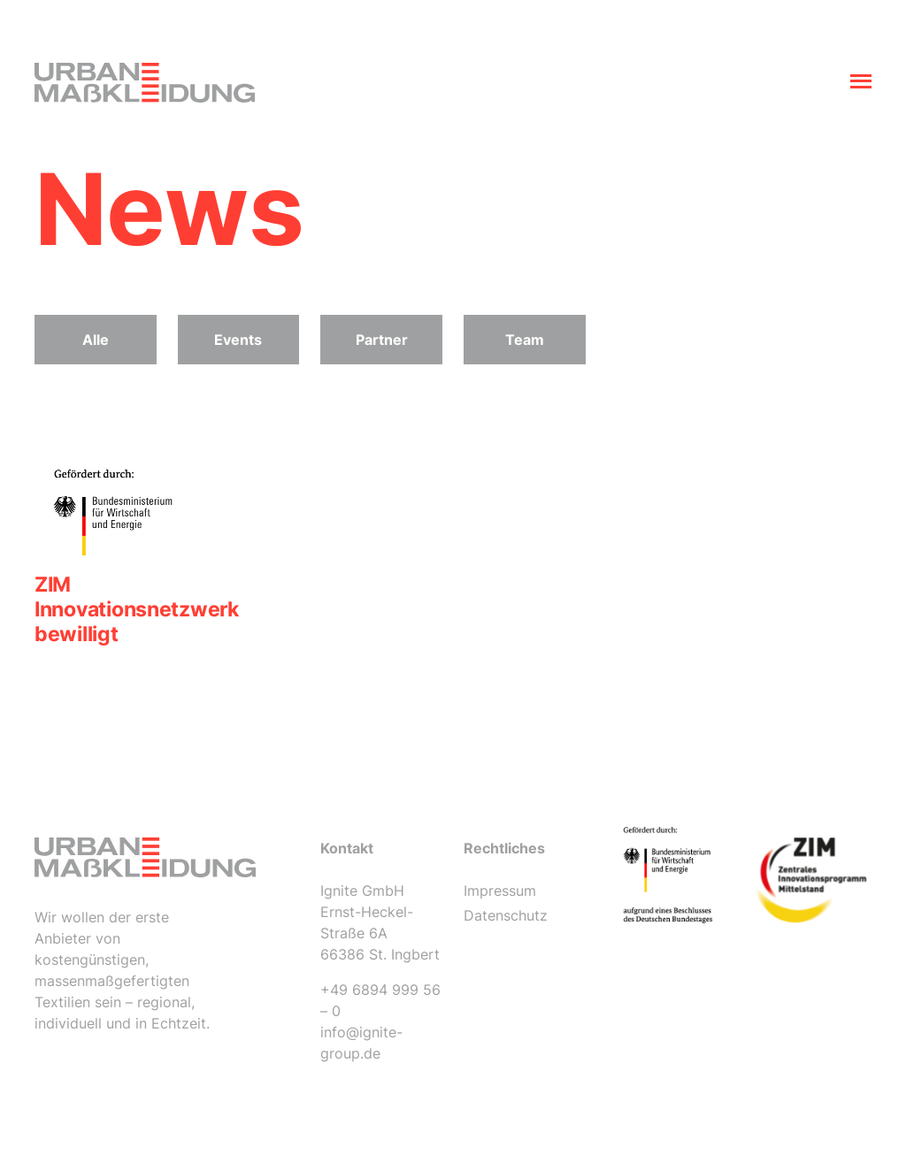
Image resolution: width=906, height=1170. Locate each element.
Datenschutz (506, 915)
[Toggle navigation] (860, 83)
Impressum (500, 890)
